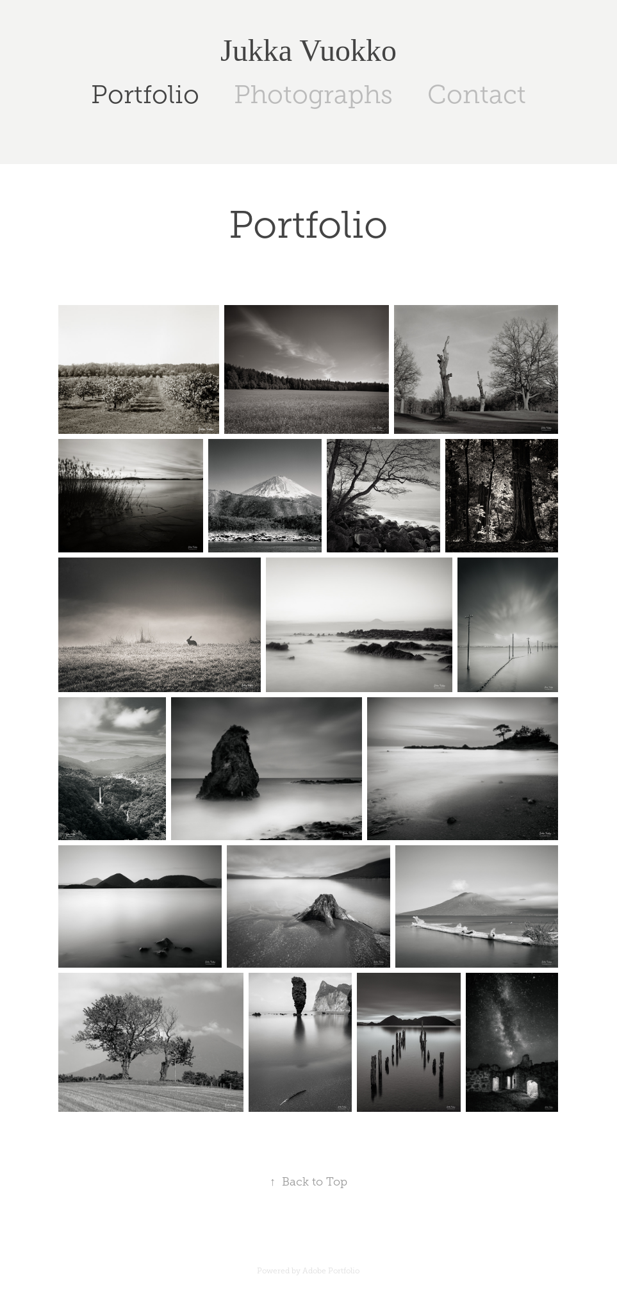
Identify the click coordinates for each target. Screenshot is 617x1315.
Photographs (313, 94)
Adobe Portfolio (330, 1270)
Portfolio (145, 94)
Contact (476, 94)
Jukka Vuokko (308, 50)
